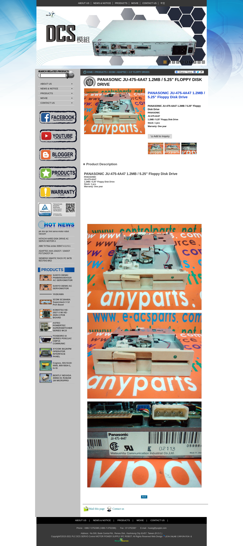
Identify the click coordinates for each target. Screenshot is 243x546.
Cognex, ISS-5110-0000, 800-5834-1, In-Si (62, 365)
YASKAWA (58, 294)
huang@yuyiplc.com (157, 528)
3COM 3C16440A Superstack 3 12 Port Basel (61, 302)
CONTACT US (149, 3)
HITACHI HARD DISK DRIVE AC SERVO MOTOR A (54, 240)
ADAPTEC (122, 72)
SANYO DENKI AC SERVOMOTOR (62, 287)
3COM (112, 72)
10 (203, 62)
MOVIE (134, 3)
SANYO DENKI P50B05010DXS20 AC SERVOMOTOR (63, 278)
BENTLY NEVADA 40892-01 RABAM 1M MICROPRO (62, 378)
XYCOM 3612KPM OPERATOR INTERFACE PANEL (62, 353)
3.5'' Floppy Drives (139, 72)
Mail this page (97, 508)
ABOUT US (83, 3)
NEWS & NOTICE (102, 3)
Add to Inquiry (160, 136)
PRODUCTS (121, 3)
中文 (163, 3)
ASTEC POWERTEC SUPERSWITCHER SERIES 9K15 (62, 327)
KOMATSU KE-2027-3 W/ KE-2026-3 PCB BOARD (60, 314)
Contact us (118, 508)
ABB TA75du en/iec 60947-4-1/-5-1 (54, 246)
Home (90, 72)
